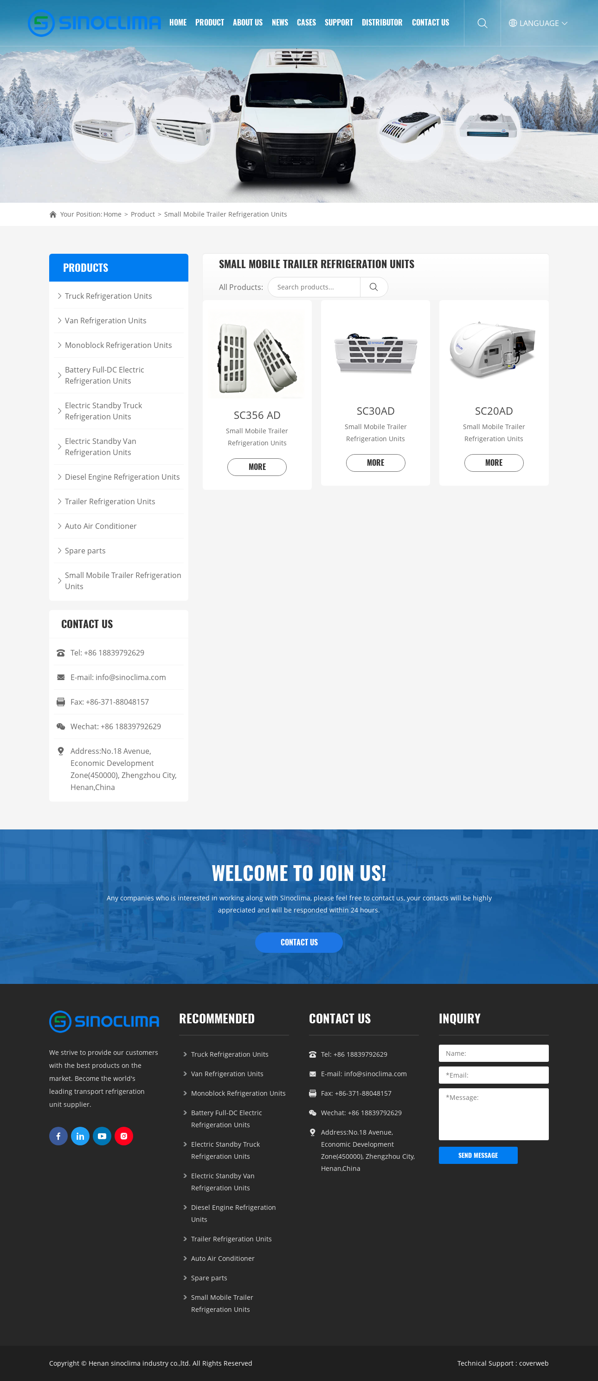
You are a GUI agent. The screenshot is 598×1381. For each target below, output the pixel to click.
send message (478, 1155)
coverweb (534, 1363)
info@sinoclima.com (131, 677)
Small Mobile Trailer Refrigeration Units (225, 214)
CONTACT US (299, 942)
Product (143, 214)
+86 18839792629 (114, 653)
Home (112, 214)
